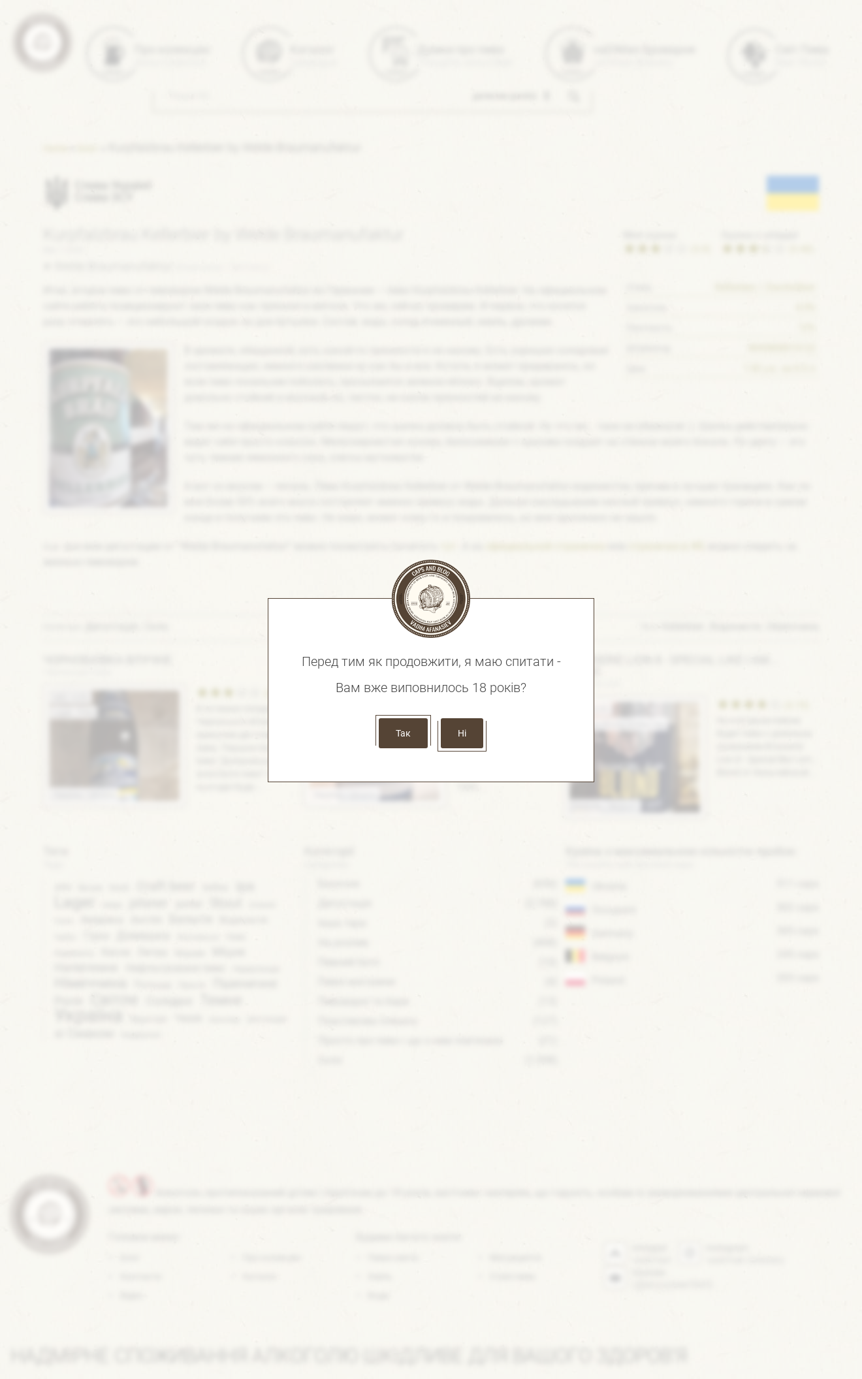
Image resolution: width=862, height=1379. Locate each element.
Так (403, 733)
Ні (462, 733)
